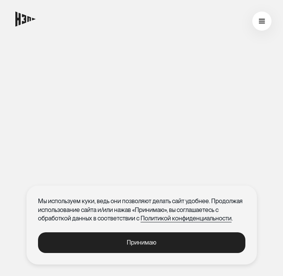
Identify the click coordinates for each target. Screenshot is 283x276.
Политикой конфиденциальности (186, 218)
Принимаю (141, 242)
